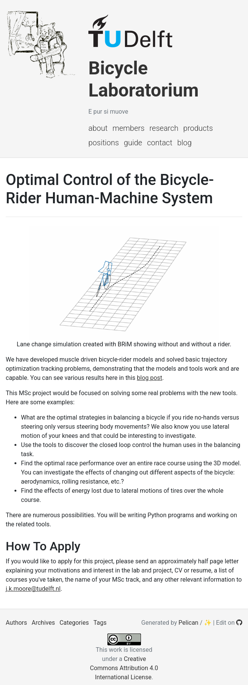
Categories (74, 622)
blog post (149, 377)
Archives (43, 622)
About (97, 128)
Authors (16, 622)
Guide (133, 142)
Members (128, 128)
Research (163, 128)
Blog (184, 142)
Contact (159, 142)
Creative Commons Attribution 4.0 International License (124, 668)
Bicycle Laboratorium (143, 79)
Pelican (188, 622)
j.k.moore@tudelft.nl (33, 588)
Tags (100, 622)
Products (198, 128)
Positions (103, 142)
